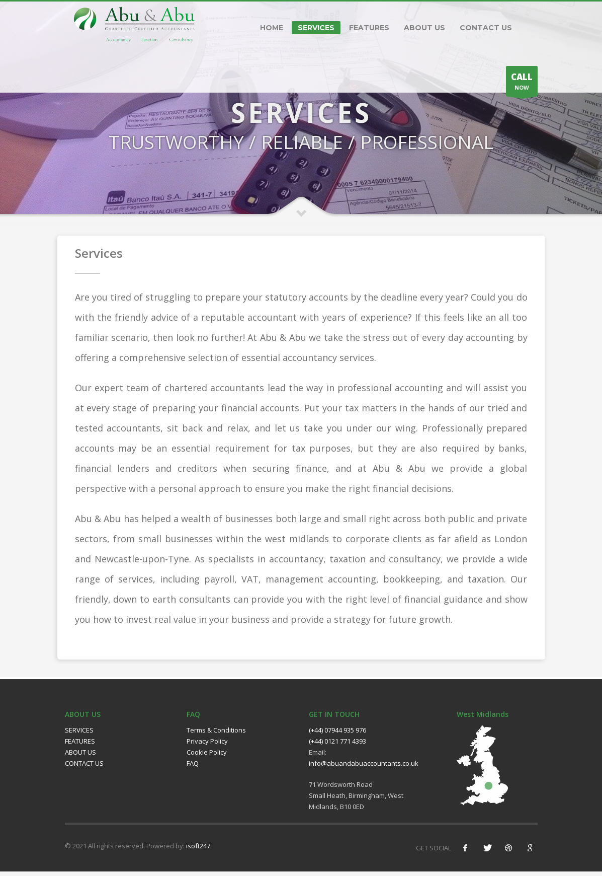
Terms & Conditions (216, 735)
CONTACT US (486, 27)
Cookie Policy (207, 757)
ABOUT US (424, 27)
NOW (522, 83)
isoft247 (198, 850)
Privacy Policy (207, 746)
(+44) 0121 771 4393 (337, 746)
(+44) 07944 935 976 (337, 735)
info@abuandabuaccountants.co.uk (363, 768)
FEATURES (369, 27)
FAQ (193, 768)
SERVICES (316, 27)
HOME (271, 27)
